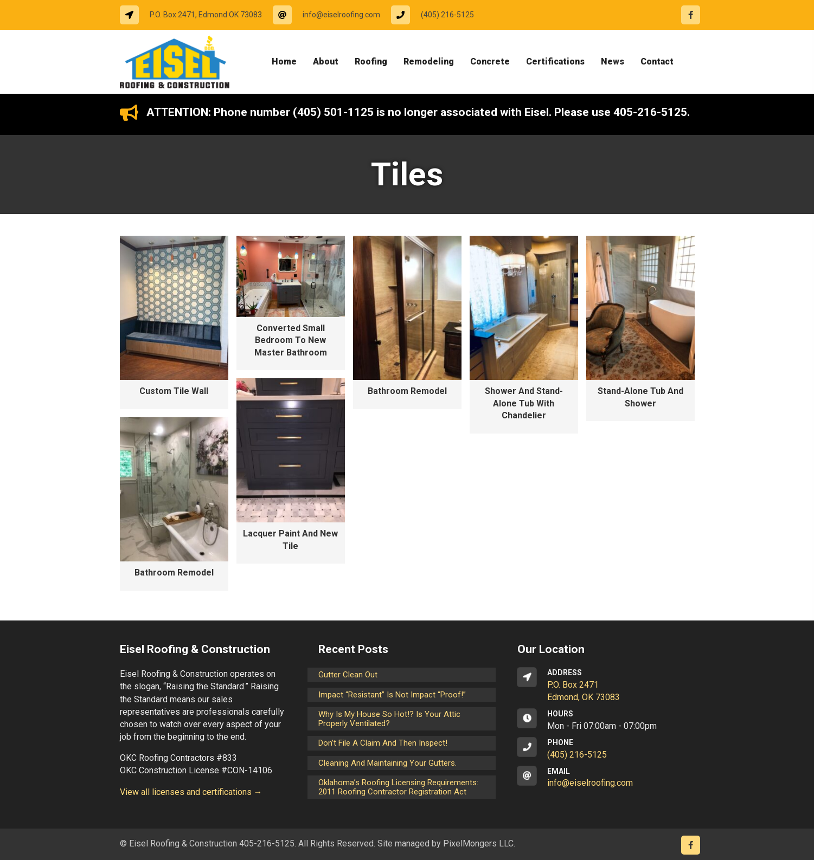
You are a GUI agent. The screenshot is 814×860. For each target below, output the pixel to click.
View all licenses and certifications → (191, 792)
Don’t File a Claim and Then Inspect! (382, 743)
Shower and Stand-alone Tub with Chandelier (524, 403)
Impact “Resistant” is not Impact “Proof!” (392, 695)
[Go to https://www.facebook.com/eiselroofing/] (690, 14)
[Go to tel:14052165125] (438, 14)
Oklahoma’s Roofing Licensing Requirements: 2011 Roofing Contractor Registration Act (398, 787)
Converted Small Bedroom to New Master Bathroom (290, 340)
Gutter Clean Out (347, 675)
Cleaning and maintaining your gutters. (387, 763)
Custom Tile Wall (173, 391)
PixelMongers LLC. (479, 843)
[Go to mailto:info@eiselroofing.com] (332, 14)
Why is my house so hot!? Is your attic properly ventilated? (389, 718)
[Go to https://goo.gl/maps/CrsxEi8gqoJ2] (606, 685)
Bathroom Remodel (407, 391)
